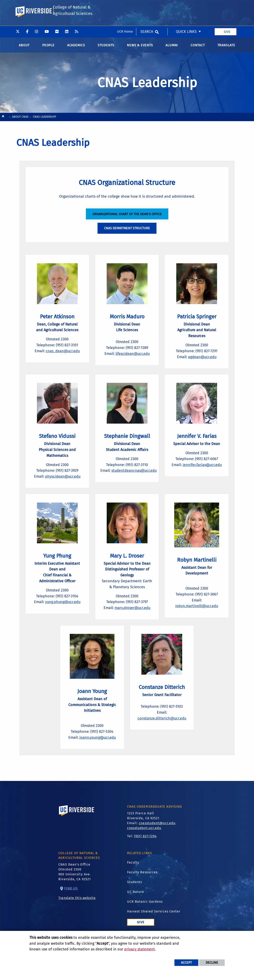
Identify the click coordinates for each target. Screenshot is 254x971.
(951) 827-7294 (145, 852)
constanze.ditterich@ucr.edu (162, 734)
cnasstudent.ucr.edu (144, 844)
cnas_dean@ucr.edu (63, 357)
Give (227, 6)
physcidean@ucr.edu (62, 486)
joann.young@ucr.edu (97, 752)
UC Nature (135, 908)
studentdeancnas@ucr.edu (135, 480)
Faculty (133, 878)
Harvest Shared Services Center (154, 927)
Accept (186, 962)
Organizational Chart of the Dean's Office (127, 217)
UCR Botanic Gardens (145, 917)
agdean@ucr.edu (202, 363)
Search (146, 6)
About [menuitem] (24, 47)
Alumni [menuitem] (171, 47)
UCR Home (125, 6)
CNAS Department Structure (127, 231)
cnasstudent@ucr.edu (157, 839)
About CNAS (20, 118)
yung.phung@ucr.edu (62, 614)
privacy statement (139, 949)
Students (134, 898)
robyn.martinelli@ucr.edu (196, 617)
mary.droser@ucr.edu (132, 620)
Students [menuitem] (106, 47)
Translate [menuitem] (226, 47)
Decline (212, 962)
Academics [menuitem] (76, 47)
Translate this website (77, 914)
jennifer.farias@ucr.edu (202, 474)
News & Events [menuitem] (140, 47)
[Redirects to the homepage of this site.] (3, 119)
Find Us (71, 904)
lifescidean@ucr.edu (132, 360)
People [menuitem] (48, 47)
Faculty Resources (142, 888)
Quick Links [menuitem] (186, 6)
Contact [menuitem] (198, 47)
